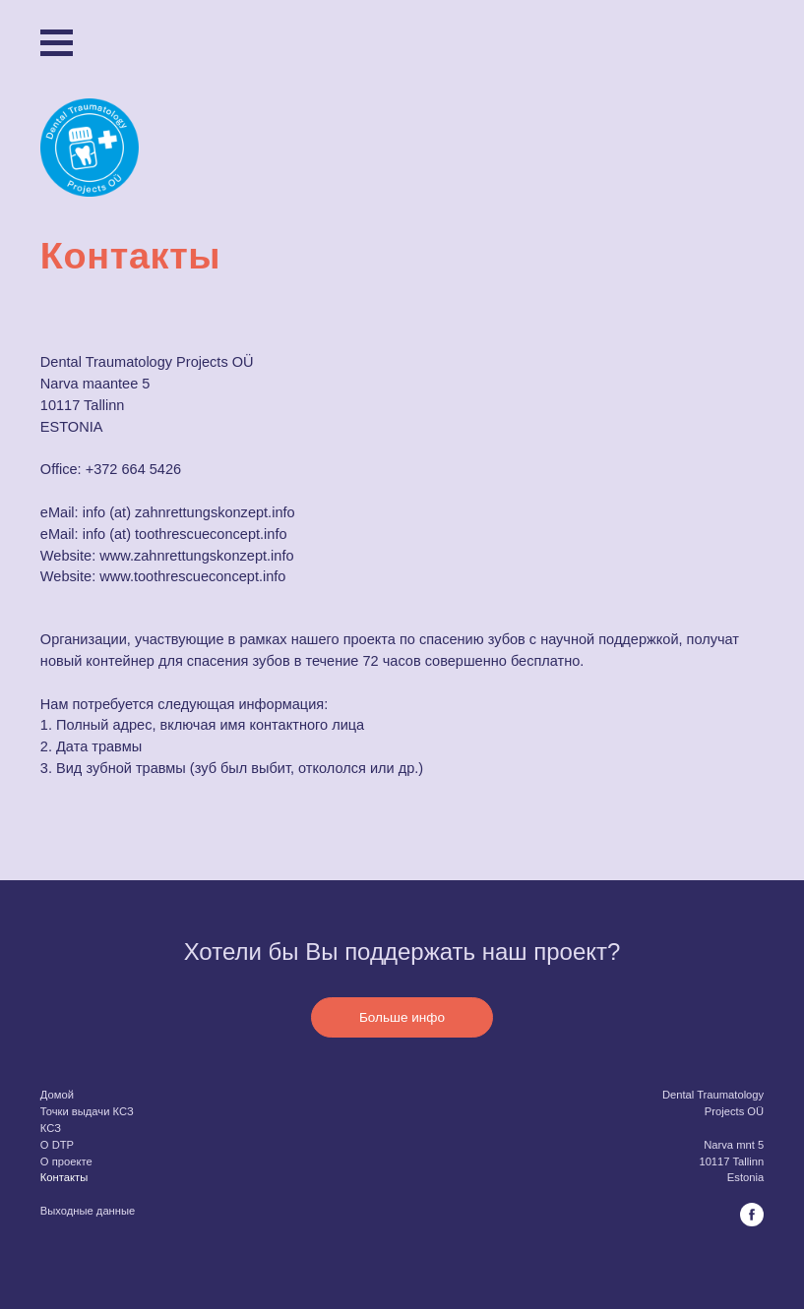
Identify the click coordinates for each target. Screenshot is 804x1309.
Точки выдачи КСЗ (87, 1111)
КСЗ (50, 1128)
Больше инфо (402, 1017)
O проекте (66, 1160)
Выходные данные (87, 1211)
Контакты (64, 1177)
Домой (57, 1095)
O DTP (57, 1145)
